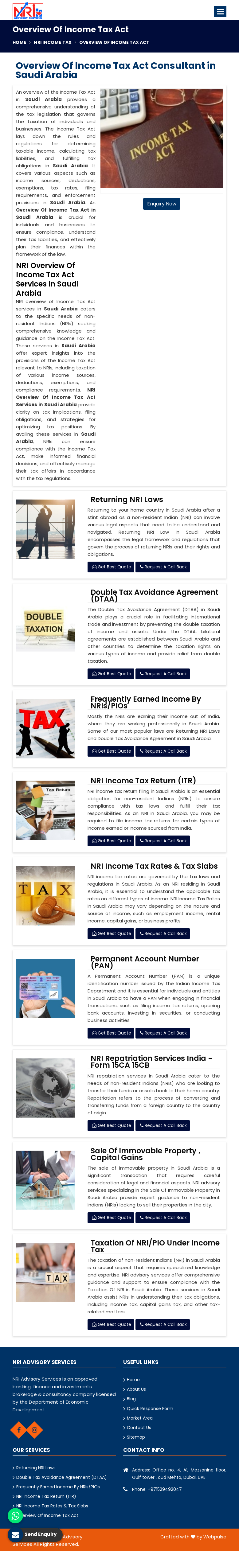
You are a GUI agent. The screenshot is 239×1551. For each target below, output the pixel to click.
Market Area (140, 1418)
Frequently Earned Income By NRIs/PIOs (146, 702)
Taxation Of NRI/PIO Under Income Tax (155, 1246)
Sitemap (136, 1437)
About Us (136, 1389)
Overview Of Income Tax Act (47, 1515)
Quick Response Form (150, 1408)
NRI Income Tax (53, 42)
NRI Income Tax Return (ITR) (143, 780)
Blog (131, 1399)
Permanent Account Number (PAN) (145, 962)
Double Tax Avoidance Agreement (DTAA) (154, 595)
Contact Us (139, 1427)
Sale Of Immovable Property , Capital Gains (145, 1154)
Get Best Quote (111, 567)
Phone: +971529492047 (157, 1489)
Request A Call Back (163, 567)
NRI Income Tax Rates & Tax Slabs (154, 866)
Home (19, 42)
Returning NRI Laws (127, 499)
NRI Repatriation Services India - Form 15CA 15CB (151, 1062)
